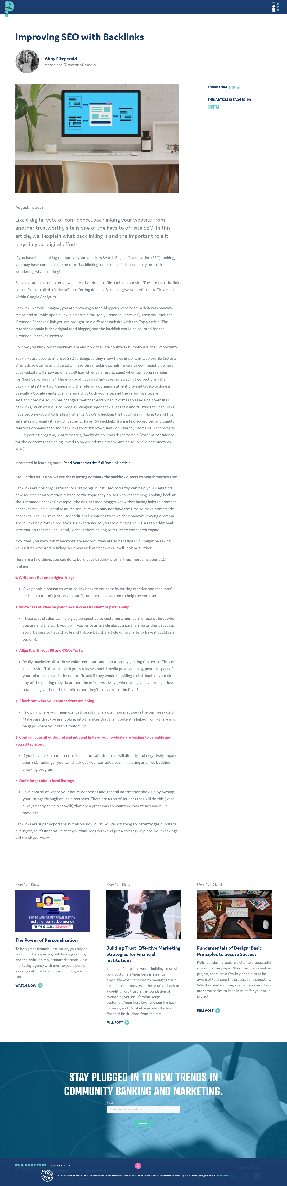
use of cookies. (223, 1175)
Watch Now (29, 985)
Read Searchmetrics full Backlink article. (97, 462)
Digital (213, 107)
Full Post (117, 1022)
